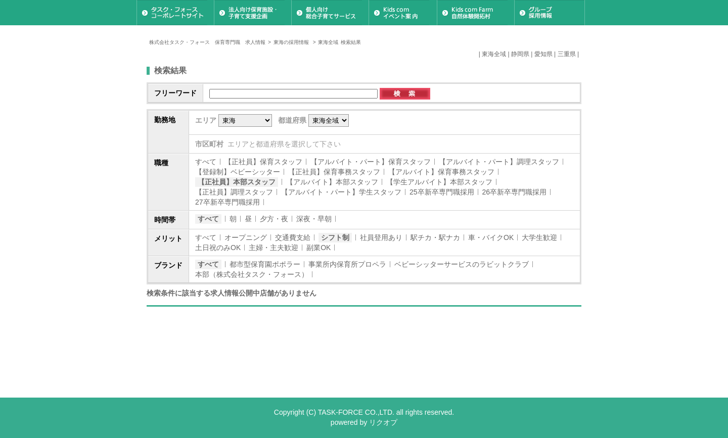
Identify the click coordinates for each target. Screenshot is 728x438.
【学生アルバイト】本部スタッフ (439, 182)
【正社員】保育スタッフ (263, 162)
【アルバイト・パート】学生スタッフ (341, 192)
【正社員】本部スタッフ (237, 182)
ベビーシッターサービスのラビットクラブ (461, 264)
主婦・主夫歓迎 (273, 248)
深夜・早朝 (314, 219)
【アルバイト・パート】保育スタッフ (370, 162)
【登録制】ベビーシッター (237, 172)
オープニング (245, 237)
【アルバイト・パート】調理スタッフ (499, 162)
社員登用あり (381, 237)
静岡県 (520, 54)
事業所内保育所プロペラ (347, 264)
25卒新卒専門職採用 (442, 192)
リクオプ (383, 422)
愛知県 (543, 54)
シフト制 (335, 237)
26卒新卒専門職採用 (514, 192)
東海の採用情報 (292, 42)
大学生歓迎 (539, 237)
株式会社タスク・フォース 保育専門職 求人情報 (207, 42)
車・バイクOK (491, 237)
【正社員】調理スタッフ (234, 192)
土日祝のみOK (218, 248)
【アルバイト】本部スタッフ (332, 182)
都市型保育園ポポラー (265, 264)
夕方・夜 (274, 219)
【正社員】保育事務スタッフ (334, 172)
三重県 (567, 54)
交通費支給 (292, 237)
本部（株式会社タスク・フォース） (251, 274)
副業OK (318, 248)
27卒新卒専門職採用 (227, 202)
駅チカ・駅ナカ (435, 237)
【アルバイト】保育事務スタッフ (441, 172)
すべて (205, 162)
